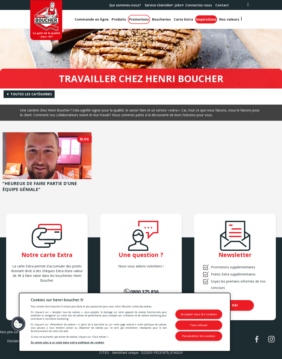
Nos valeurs (229, 19)
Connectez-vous (198, 5)
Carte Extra (183, 19)
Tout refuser (199, 325)
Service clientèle (158, 6)
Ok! (235, 305)
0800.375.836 (144, 291)
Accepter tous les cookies (199, 314)
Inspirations (206, 19)
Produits (119, 19)
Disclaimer (15, 341)
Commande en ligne (92, 19)
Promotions (139, 19)
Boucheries (161, 19)
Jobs (179, 6)
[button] (18, 324)
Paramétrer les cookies (199, 336)
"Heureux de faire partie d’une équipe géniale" (39, 186)
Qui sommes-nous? (125, 5)
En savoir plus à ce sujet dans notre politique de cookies (67, 342)
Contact (222, 5)
